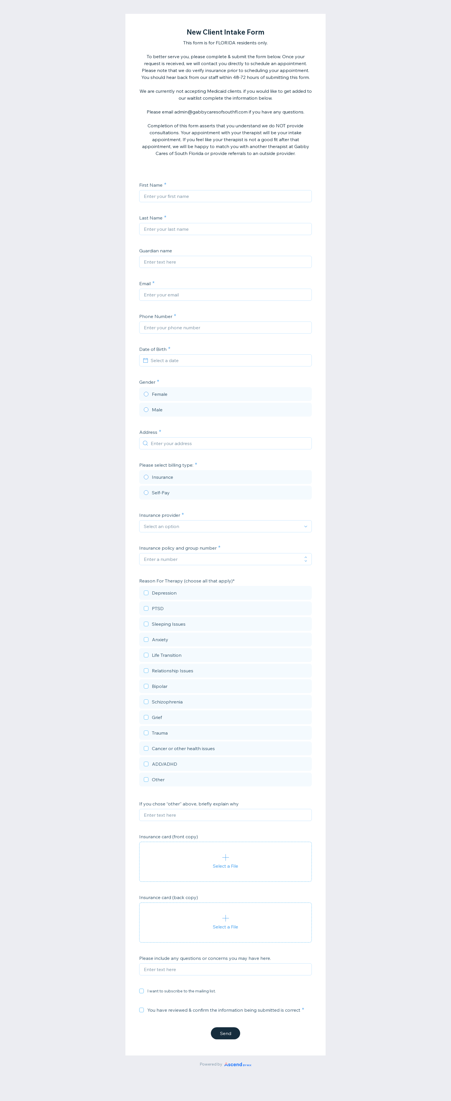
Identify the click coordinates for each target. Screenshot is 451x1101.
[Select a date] (229, 360)
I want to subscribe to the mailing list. (181, 991)
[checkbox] (225, 593)
